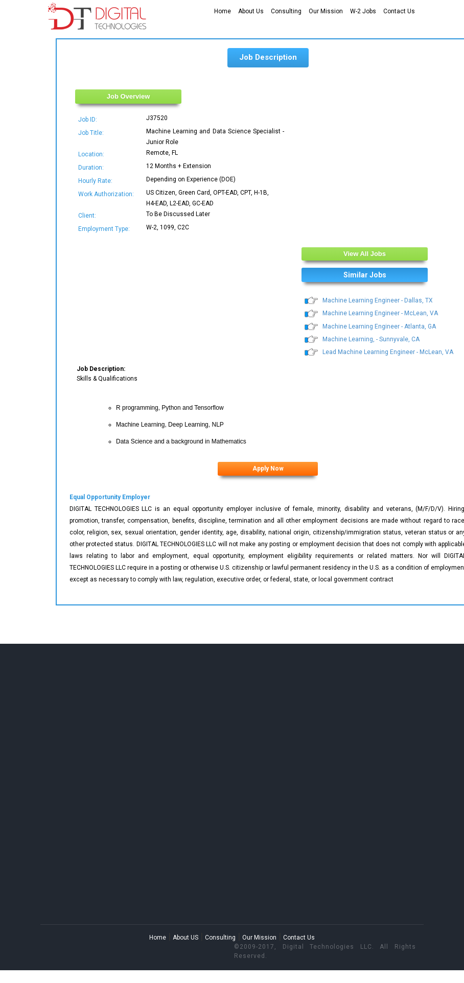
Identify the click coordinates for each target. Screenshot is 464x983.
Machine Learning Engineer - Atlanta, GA (379, 326)
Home (222, 11)
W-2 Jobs (363, 11)
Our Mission (326, 11)
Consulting (286, 11)
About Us (251, 11)
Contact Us (399, 11)
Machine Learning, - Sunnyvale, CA (371, 339)
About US (185, 937)
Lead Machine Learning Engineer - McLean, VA (387, 352)
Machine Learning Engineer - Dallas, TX (377, 300)
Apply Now (268, 468)
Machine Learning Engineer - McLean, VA (380, 313)
